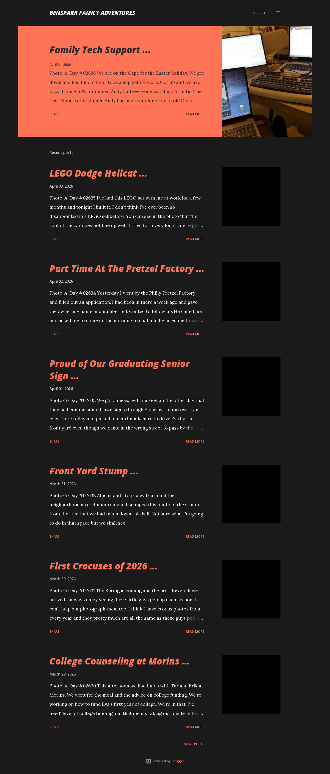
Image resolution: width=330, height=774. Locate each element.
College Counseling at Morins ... (120, 661)
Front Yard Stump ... (94, 471)
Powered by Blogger (165, 761)
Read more (195, 114)
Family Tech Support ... (100, 49)
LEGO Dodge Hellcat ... (98, 173)
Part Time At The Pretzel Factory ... (127, 268)
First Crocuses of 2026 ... (104, 566)
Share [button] (55, 114)
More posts (194, 744)
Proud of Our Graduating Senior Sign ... (120, 369)
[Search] (259, 13)
